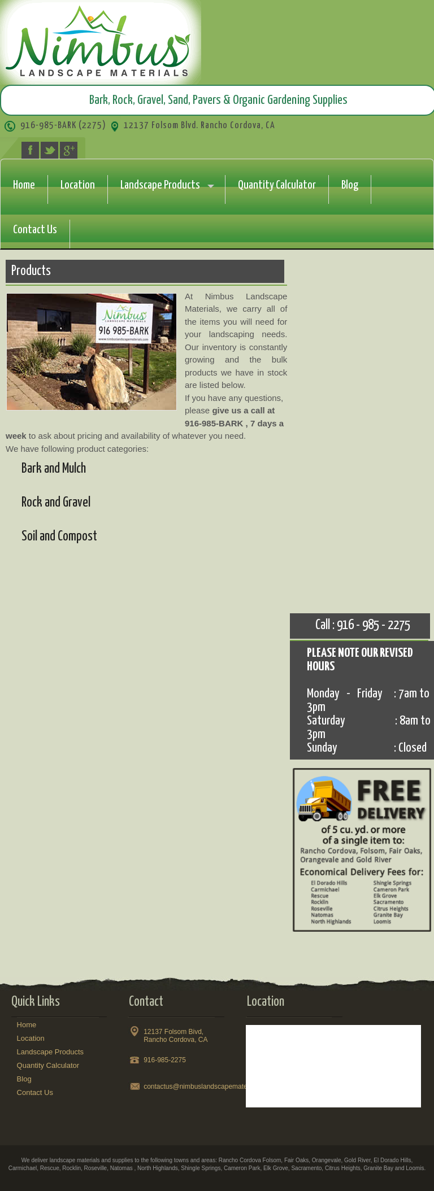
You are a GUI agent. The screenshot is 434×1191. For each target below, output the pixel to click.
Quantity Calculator (277, 185)
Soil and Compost (59, 536)
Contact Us (35, 229)
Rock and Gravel (55, 502)
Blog (349, 185)
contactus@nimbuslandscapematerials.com (209, 1086)
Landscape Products (160, 185)
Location (77, 185)
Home (24, 185)
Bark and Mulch (53, 469)
